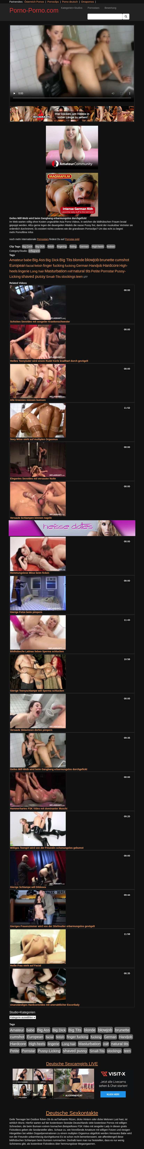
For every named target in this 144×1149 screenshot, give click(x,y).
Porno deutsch (70, 1)
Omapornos (87, 1)
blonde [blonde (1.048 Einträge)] (78, 260)
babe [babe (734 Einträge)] (28, 260)
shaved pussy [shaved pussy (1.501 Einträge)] (33, 276)
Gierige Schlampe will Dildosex (28, 887)
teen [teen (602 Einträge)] (79, 276)
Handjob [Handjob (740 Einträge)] (95, 265)
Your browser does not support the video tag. (72, 63)
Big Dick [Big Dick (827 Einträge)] (52, 260)
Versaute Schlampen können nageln (31, 517)
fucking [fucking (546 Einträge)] (70, 265)
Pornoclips (53, 1)
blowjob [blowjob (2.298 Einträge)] (92, 259)
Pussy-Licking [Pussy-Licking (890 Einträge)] (49, 1051)
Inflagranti (34, 250)
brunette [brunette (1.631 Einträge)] (107, 260)
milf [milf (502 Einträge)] (70, 271)
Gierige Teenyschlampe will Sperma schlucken (37, 690)
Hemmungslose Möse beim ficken (29, 572)
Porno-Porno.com (33, 10)
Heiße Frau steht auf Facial (25, 965)
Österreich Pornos (34, 1)
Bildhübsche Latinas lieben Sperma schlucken (37, 651)
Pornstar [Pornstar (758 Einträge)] (107, 271)
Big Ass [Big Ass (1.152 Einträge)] (38, 260)
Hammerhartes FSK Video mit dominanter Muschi (38, 808)
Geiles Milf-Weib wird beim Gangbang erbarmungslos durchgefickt (48, 769)
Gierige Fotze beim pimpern (26, 612)
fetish (51, 246)
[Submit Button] (125, 17)
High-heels (98, 246)
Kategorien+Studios (71, 7)
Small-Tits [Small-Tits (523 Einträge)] (53, 276)
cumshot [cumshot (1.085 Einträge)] (122, 260)
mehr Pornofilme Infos (21, 232)
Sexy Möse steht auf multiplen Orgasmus (34, 439)
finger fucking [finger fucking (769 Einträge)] (53, 265)
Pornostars (93, 7)
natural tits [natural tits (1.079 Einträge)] (81, 271)
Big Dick (39, 246)
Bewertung (110, 7)
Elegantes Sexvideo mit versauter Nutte (33, 478)
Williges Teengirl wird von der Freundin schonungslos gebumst (46, 847)
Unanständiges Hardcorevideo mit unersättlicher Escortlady (44, 1004)
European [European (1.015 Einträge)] (17, 265)
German (84, 246)
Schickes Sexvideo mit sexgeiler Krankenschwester (40, 321)
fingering (62, 246)
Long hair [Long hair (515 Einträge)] (37, 271)
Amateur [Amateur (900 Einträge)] (16, 260)
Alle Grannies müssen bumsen (28, 400)
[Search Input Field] (104, 17)
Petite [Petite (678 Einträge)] (95, 271)
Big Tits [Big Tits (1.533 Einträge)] (65, 260)
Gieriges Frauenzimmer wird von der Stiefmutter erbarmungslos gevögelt (52, 926)
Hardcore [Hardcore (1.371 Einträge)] (111, 265)
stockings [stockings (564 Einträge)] (68, 276)
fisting (73, 246)
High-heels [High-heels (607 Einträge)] (37, 1044)
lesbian (111, 246)
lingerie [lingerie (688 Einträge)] (24, 271)
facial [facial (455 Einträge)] (30, 265)
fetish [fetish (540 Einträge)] (38, 265)
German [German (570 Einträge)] (82, 265)
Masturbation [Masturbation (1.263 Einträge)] (56, 271)
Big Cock (27, 246)
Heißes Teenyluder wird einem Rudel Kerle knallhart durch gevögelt (49, 360)
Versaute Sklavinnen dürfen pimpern (31, 730)
